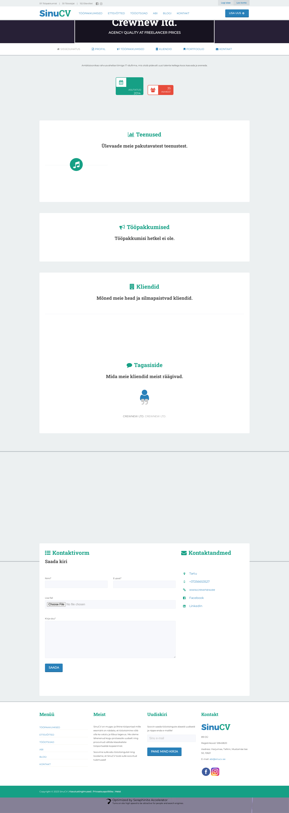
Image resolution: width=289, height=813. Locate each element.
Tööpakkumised (90, 13)
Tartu (193, 573)
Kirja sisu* (50, 618)
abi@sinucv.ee (217, 766)
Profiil (98, 49)
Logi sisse (226, 2)
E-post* (117, 578)
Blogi (167, 13)
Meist (118, 799)
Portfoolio (194, 49)
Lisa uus (236, 13)
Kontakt (183, 13)
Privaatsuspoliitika (103, 799)
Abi (155, 13)
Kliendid (164, 49)
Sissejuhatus (68, 49)
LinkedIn (195, 606)
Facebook (196, 598)
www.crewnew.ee (202, 589)
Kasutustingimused (80, 799)
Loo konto (241, 2)
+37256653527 (199, 581)
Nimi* (48, 578)
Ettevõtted (116, 13)
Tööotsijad (139, 13)
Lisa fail (49, 597)
